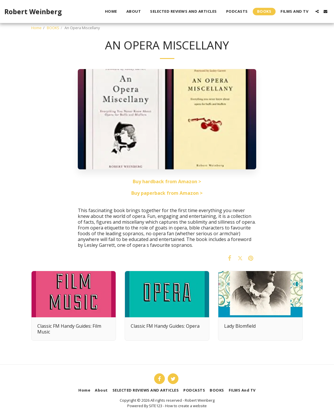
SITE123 (155, 405)
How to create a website (186, 405)
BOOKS (53, 27)
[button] (317, 11)
